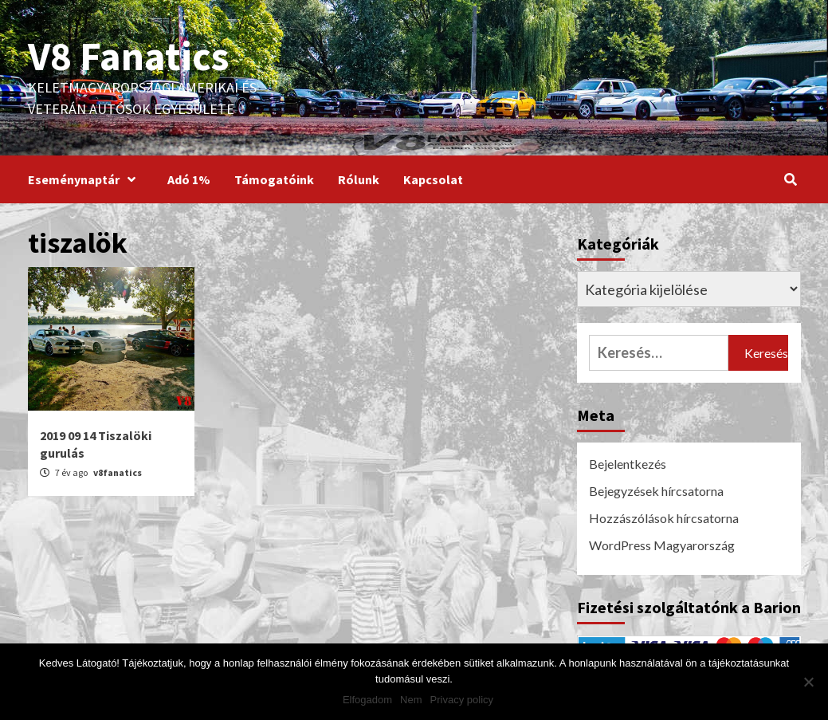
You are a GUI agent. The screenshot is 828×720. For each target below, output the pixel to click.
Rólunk (358, 179)
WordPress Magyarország (662, 545)
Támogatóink (274, 179)
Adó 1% (188, 179)
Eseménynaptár (85, 179)
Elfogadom (367, 700)
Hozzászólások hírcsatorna (664, 517)
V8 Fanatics (128, 55)
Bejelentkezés (627, 463)
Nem (411, 700)
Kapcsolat (433, 179)
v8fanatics (117, 472)
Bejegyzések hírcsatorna (656, 490)
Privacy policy (461, 700)
